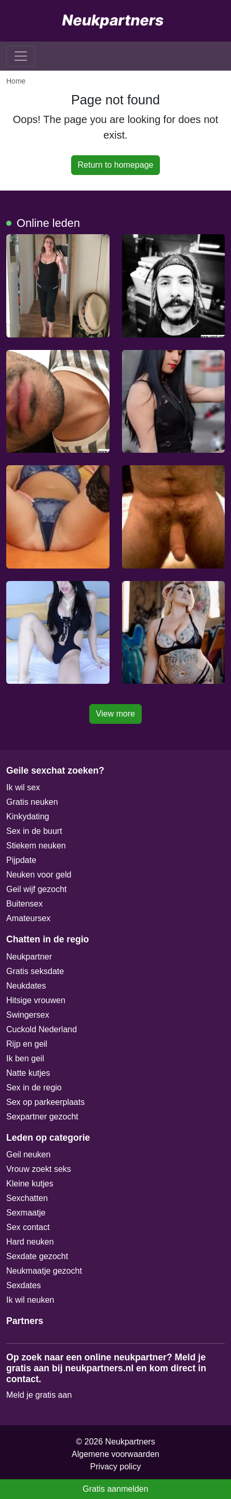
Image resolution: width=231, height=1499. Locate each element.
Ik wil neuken (30, 1299)
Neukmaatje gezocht (44, 1270)
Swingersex (27, 1014)
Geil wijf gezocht (36, 889)
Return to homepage (116, 164)
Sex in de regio (34, 1087)
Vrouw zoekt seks (38, 1169)
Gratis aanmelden (115, 1488)
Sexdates (23, 1285)
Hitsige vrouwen (35, 1000)
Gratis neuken (32, 802)
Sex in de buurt (34, 831)
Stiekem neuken (36, 845)
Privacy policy (115, 1466)
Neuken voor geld (38, 874)
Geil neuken (28, 1154)
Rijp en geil (26, 1043)
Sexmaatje (26, 1212)
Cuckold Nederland (41, 1029)
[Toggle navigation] (20, 56)
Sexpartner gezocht (42, 1116)
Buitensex (24, 903)
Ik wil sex (23, 787)
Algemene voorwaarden (115, 1454)
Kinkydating (27, 816)
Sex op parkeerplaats (45, 1102)
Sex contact (28, 1227)
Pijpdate (21, 860)
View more (115, 713)
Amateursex (28, 918)
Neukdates (26, 985)
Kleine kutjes (29, 1183)
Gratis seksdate (35, 971)
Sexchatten (27, 1198)
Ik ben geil (25, 1058)
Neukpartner (29, 956)
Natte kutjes (28, 1073)
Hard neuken (30, 1241)
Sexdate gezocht (37, 1256)
